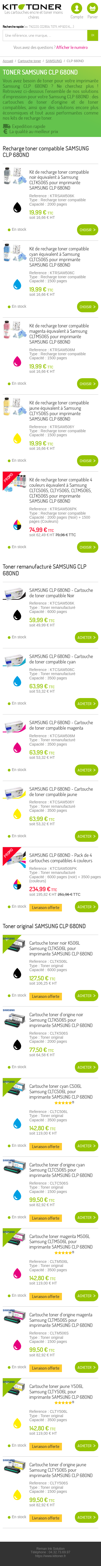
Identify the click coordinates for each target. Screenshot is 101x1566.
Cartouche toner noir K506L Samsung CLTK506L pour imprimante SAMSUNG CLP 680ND (61, 948)
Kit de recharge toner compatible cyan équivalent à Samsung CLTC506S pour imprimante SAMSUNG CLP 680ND (59, 257)
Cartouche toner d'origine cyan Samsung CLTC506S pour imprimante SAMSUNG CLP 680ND (61, 1170)
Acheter (85, 637)
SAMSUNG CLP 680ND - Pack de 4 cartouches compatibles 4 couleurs (60, 858)
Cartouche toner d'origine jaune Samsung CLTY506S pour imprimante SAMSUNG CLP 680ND (61, 1469)
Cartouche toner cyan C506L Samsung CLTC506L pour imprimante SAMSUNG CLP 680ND (61, 1091)
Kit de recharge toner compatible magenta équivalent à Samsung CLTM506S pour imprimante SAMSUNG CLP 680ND (59, 334)
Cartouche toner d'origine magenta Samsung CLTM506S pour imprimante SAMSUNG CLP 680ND (61, 1320)
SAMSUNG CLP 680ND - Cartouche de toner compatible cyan (61, 659)
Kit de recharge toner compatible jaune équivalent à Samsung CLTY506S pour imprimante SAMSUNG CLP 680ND (59, 411)
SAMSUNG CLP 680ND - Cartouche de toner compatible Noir (61, 593)
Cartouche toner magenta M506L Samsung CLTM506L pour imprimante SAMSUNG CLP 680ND (61, 1241)
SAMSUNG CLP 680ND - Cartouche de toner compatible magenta (61, 725)
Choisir (86, 229)
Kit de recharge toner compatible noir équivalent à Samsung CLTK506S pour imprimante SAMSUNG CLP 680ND (59, 180)
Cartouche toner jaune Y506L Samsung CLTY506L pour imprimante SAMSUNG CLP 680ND (61, 1391)
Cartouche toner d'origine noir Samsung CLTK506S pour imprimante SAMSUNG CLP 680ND (61, 1019)
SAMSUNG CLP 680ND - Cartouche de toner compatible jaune (61, 791)
